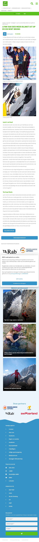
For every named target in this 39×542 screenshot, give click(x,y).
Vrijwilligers (12, 449)
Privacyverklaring (15, 540)
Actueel (8, 23)
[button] (36, 4)
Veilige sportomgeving (15, 452)
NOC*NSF (11, 490)
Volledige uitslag (9, 230)
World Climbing (13, 496)
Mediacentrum (13, 455)
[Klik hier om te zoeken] (31, 4)
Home (4, 23)
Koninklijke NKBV (14, 474)
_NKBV (11, 471)
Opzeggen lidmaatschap (15, 459)
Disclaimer (5, 540)
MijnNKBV (3, 10)
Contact (11, 429)
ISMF (10, 503)
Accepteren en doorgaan (19, 283)
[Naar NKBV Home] (5, 3)
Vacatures (11, 436)
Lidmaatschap (6, 8)
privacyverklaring (15, 273)
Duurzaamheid (13, 445)
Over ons (11, 432)
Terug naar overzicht (19, 237)
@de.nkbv (12, 467)
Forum (10, 10)
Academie (11, 442)
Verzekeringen (16, 8)
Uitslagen (13, 23)
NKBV (10, 477)
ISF (10, 499)
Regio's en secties (14, 439)
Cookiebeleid (25, 540)
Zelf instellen (19, 279)
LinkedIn (11, 481)
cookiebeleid (24, 273)
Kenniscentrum (25, 8)
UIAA (10, 493)
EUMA (10, 506)
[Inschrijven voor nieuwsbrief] (22, 533)
